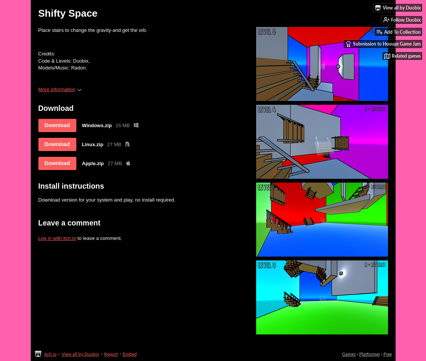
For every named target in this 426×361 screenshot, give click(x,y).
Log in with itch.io (57, 238)
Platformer (369, 354)
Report (111, 354)
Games (349, 354)
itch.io (50, 354)
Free (387, 354)
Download (57, 125)
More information (60, 89)
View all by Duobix (80, 354)
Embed (130, 354)
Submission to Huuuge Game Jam (383, 44)
